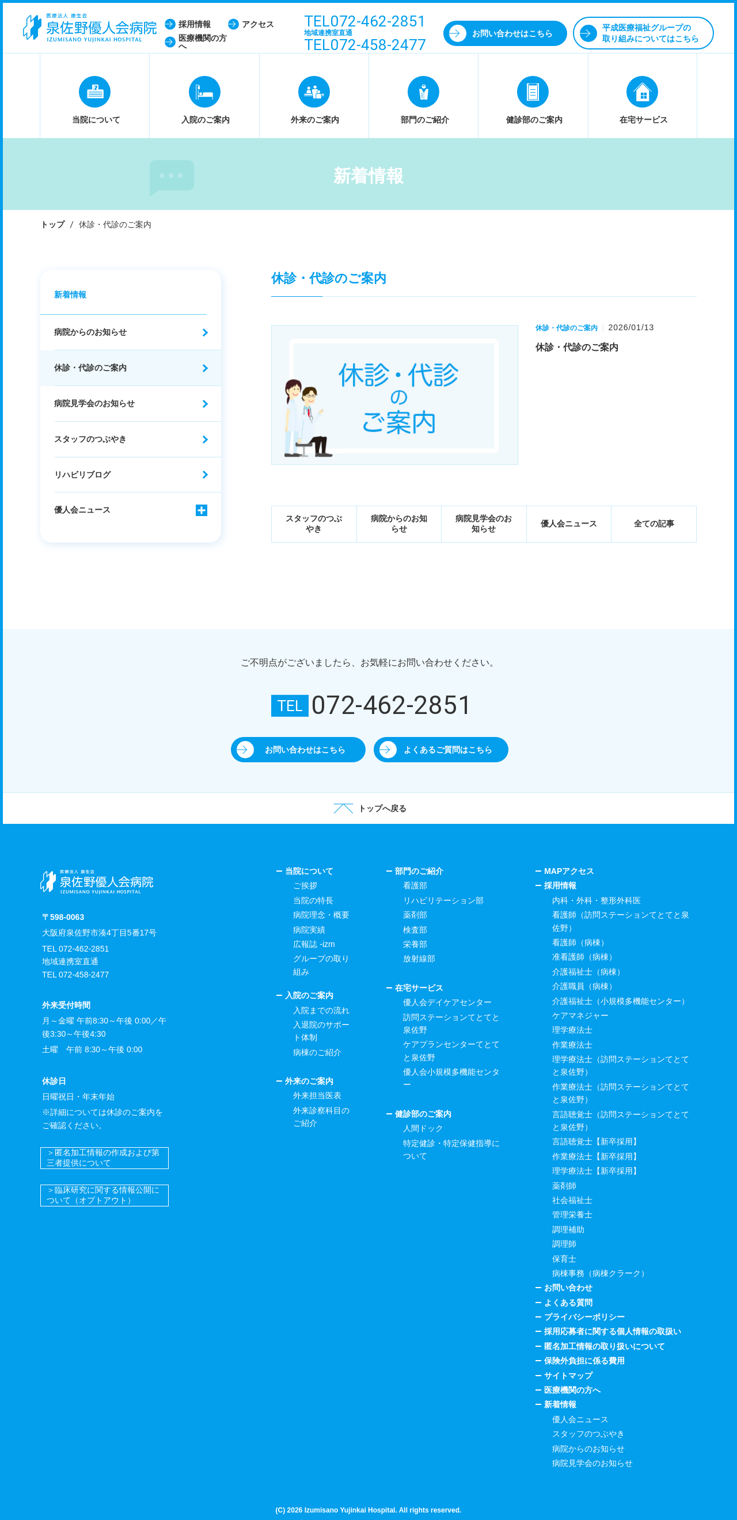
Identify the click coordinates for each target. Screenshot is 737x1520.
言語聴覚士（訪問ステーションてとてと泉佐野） (620, 1121)
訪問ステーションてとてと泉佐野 (451, 1023)
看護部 (415, 885)
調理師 (564, 1243)
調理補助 (568, 1229)
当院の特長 (313, 900)
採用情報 (560, 885)
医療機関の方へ (572, 1390)
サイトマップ (568, 1375)
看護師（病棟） (580, 942)
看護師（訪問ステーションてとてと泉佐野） (620, 921)
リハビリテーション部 (443, 900)
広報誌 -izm (314, 944)
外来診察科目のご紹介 (321, 1117)
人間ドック (423, 1128)
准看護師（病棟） (584, 956)
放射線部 (419, 958)
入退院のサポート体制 (321, 1031)
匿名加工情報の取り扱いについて (604, 1346)
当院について (309, 871)
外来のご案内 (309, 1081)
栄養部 (415, 944)
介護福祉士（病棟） (588, 971)
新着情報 (70, 294)
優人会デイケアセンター (447, 1002)
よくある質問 (568, 1302)
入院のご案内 (309, 995)
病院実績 (309, 929)
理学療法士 (572, 1029)
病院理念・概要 (321, 914)
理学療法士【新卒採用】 (596, 1170)
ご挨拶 (305, 885)
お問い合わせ (568, 1287)
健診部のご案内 (423, 1113)
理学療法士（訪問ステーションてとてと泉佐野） (620, 1065)
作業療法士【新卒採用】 (596, 1156)
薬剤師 (564, 1185)
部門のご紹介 (419, 871)
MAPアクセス (569, 871)
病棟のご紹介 (317, 1052)
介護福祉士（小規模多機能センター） (620, 1001)
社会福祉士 (572, 1200)
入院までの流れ (321, 1010)
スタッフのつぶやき (314, 523)
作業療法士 (572, 1044)
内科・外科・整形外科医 (596, 900)
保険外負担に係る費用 (584, 1360)
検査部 (415, 929)
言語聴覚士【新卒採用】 (596, 1141)
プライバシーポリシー (584, 1317)
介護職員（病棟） (584, 986)
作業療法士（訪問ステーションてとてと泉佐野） (620, 1093)
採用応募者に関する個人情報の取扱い (612, 1331)
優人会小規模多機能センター (451, 1078)
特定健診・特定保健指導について (451, 1149)
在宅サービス (419, 987)
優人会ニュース (569, 523)
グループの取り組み (321, 965)
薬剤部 (415, 914)
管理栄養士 (572, 1214)
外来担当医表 (317, 1095)
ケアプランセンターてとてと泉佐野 (451, 1050)
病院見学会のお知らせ (483, 523)
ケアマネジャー (580, 1015)
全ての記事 (654, 523)
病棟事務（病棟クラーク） (600, 1273)
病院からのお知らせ (399, 523)
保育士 (564, 1258)
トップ (52, 224)
